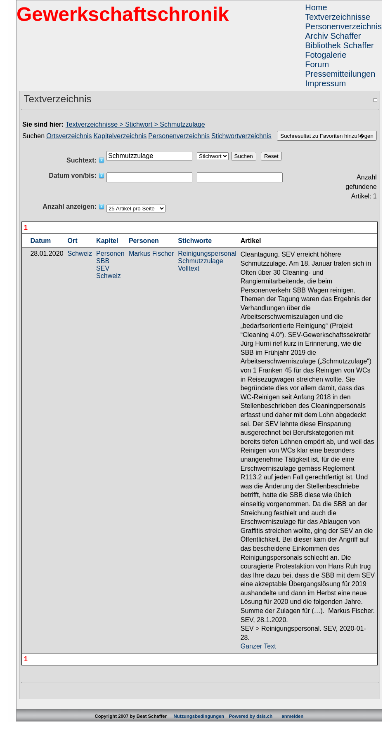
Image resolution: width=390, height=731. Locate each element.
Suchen (33, 135)
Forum (317, 64)
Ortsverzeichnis (69, 135)
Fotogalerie (325, 54)
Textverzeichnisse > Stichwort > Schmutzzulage (135, 124)
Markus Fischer (151, 253)
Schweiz (80, 253)
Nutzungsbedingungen (199, 716)
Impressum (325, 83)
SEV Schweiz (108, 272)
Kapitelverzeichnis (120, 135)
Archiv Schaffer (333, 35)
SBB (102, 260)
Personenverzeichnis (343, 26)
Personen (144, 240)
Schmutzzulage (200, 260)
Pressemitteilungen (340, 73)
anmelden (292, 716)
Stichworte (195, 240)
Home (316, 7)
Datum (40, 240)
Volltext (188, 268)
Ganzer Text (258, 646)
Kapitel (107, 240)
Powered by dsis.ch (250, 716)
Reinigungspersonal (207, 253)
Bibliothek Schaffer (339, 45)
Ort (73, 240)
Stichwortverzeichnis (241, 135)
